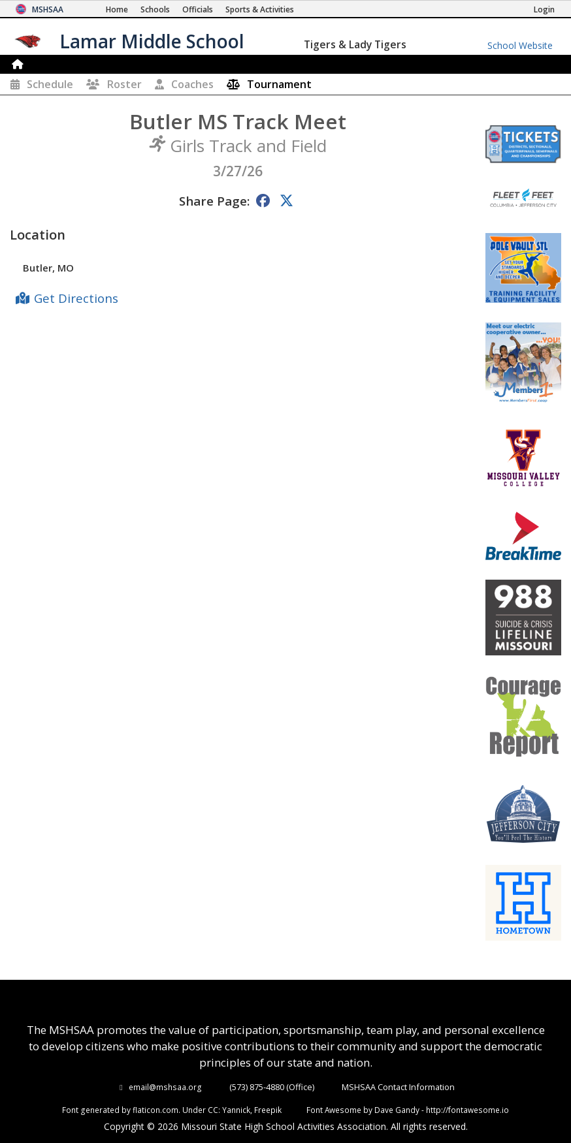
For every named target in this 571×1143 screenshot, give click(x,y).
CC (213, 1109)
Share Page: (214, 201)
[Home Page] (117, 9)
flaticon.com (155, 1109)
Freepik (268, 1109)
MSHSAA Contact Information (398, 1087)
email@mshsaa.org (165, 1087)
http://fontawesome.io (467, 1109)
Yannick (236, 1109)
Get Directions (76, 298)
